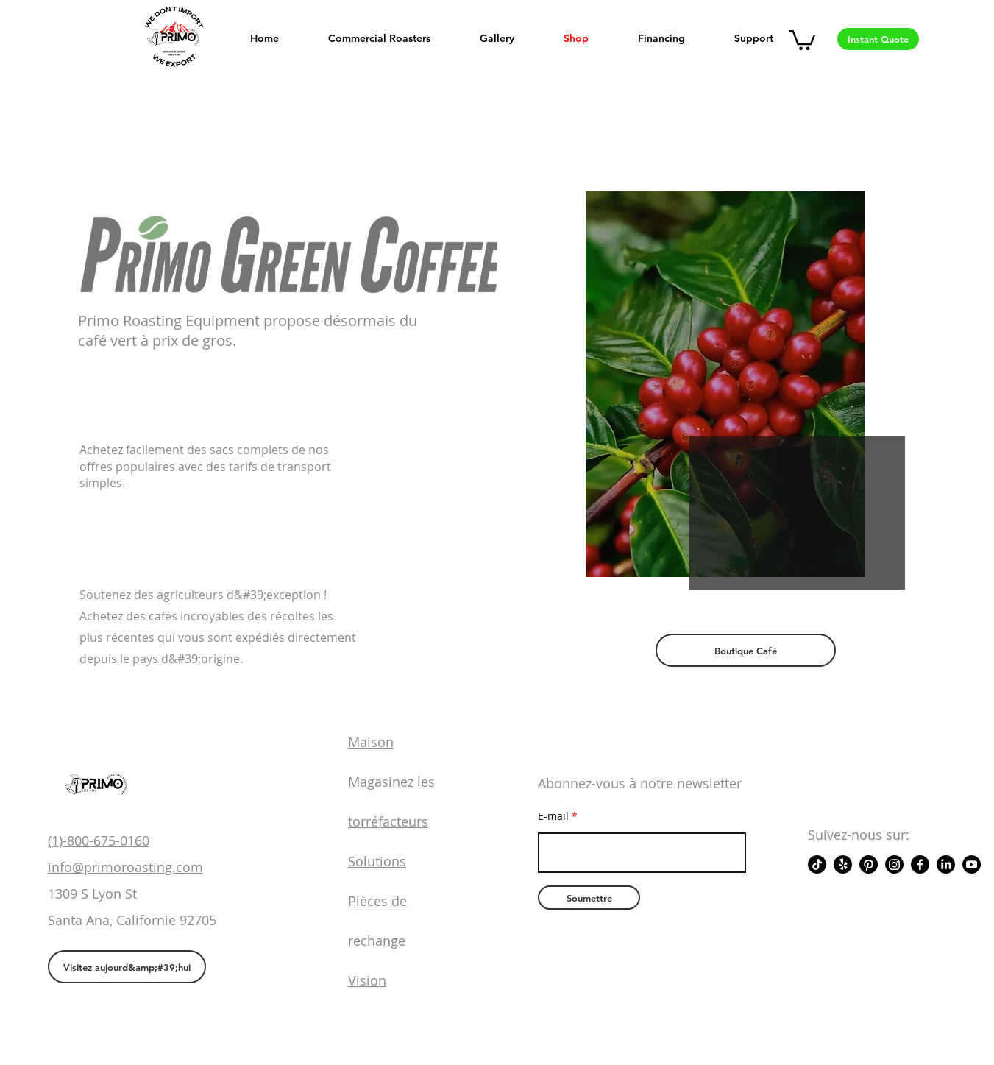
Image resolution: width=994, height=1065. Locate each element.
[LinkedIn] (946, 864)
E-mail (553, 816)
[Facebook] (920, 864)
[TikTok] (817, 864)
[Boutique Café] (746, 650)
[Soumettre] (589, 897)
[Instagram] (894, 864)
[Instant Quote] (878, 39)
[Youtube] (971, 864)
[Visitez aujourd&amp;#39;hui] (127, 966)
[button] (802, 39)
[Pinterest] (868, 864)
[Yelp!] (843, 864)
